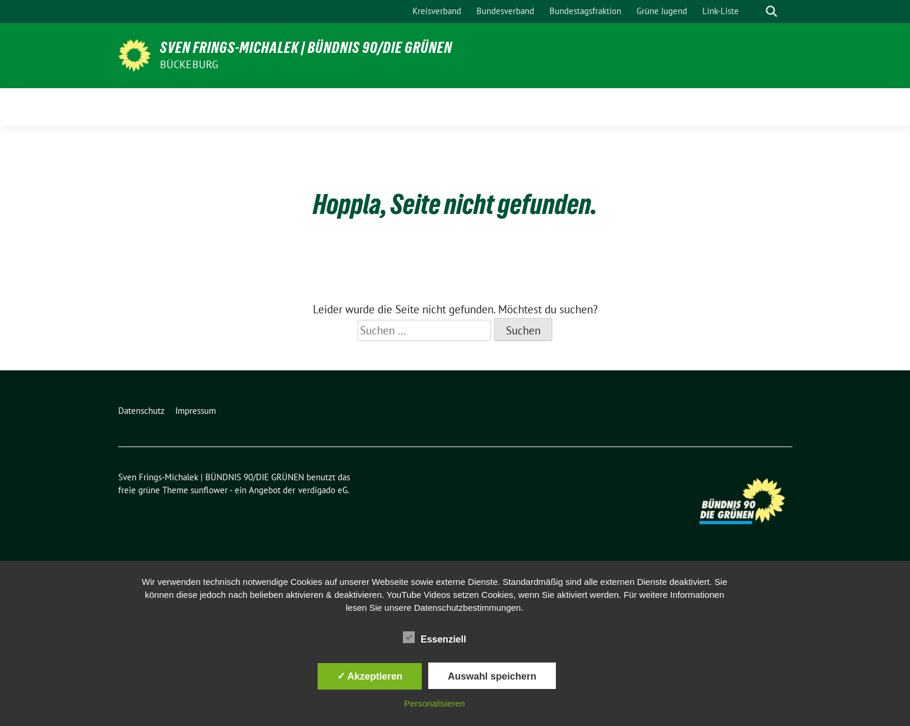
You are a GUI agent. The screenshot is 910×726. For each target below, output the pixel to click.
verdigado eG (323, 490)
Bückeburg (189, 64)
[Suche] (754, 11)
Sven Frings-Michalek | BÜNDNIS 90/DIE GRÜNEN (306, 47)
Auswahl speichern (492, 676)
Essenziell (434, 637)
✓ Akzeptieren (370, 676)
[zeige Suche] (771, 11)
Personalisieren (434, 703)
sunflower (209, 490)
